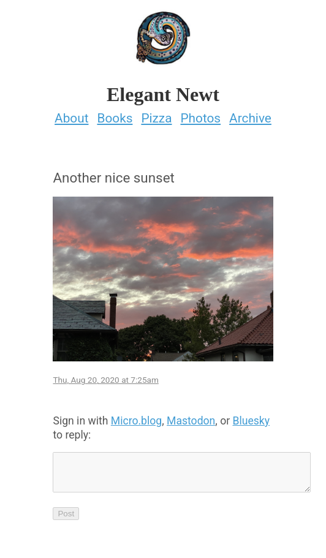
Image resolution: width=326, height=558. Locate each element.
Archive (250, 118)
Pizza (156, 118)
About (71, 118)
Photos (200, 118)
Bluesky (251, 421)
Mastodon (191, 421)
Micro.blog (136, 421)
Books (114, 118)
